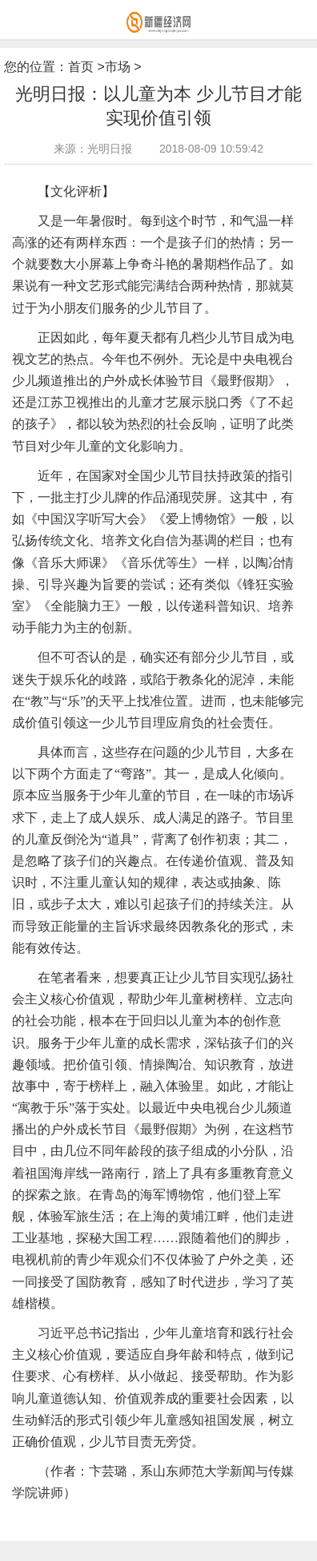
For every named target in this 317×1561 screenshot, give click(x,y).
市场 (117, 66)
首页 (81, 66)
